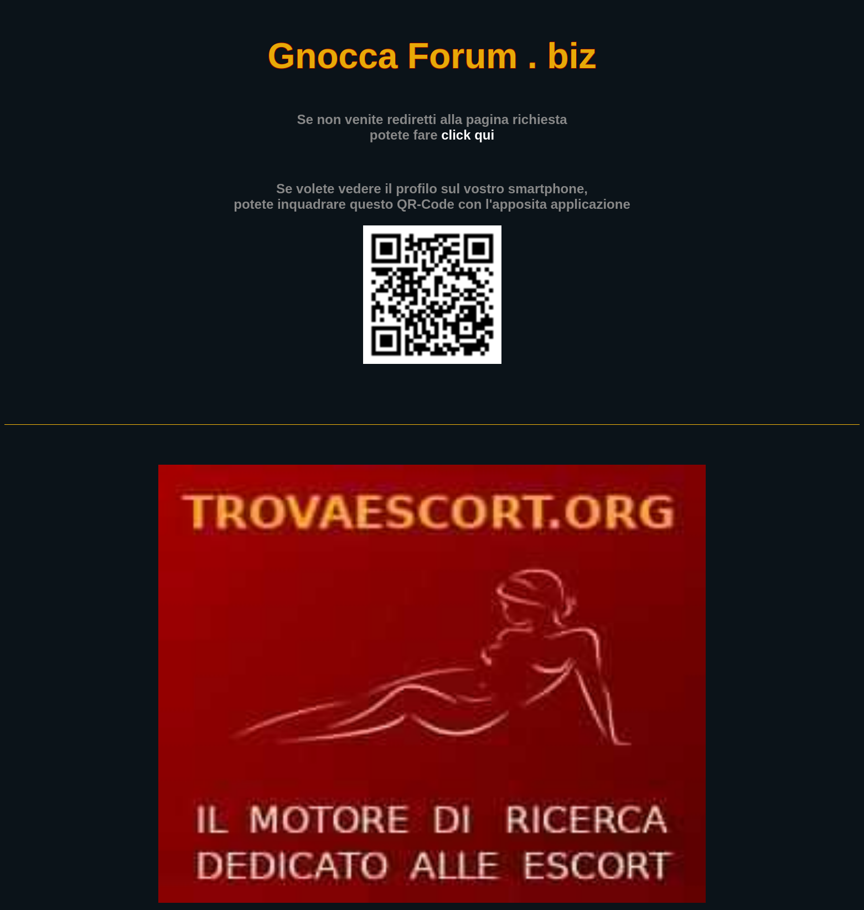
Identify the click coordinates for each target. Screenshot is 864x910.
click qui (467, 134)
